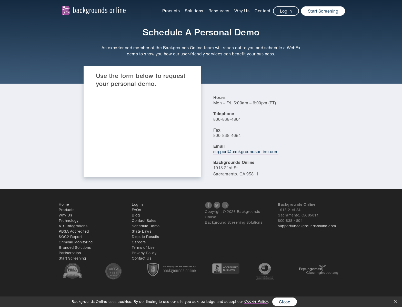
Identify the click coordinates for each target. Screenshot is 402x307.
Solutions (194, 10)
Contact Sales (144, 220)
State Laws (141, 231)
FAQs (136, 209)
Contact (262, 10)
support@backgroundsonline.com (246, 151)
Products (171, 10)
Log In (286, 10)
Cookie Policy (256, 301)
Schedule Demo (146, 226)
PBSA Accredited (74, 231)
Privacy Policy (144, 253)
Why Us (241, 10)
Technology (68, 220)
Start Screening (323, 10)
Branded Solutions (75, 247)
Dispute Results (145, 236)
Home (64, 204)
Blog (136, 215)
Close (284, 301)
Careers (139, 242)
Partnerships (70, 253)
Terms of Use (143, 247)
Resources (218, 10)
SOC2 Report (70, 236)
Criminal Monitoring (76, 242)
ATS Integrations (73, 226)
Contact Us (141, 258)
